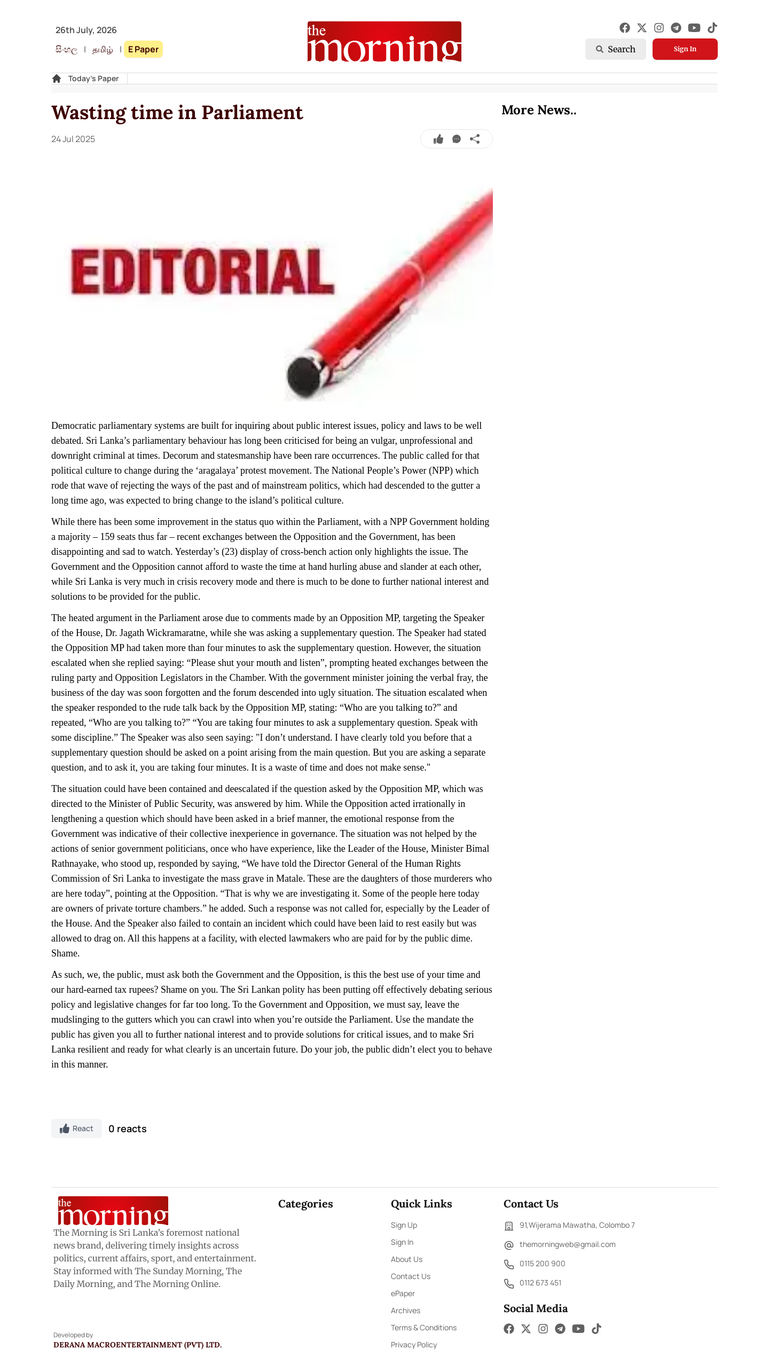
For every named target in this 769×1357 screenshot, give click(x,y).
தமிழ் (102, 49)
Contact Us (410, 1276)
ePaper (403, 1293)
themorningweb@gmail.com (560, 1245)
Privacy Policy (414, 1344)
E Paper (143, 49)
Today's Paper (93, 78)
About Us (406, 1259)
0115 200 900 (535, 1264)
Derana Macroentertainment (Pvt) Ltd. (137, 1345)
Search (615, 49)
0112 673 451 (532, 1283)
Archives (405, 1310)
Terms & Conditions (424, 1327)
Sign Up (404, 1225)
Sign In (685, 49)
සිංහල (66, 49)
